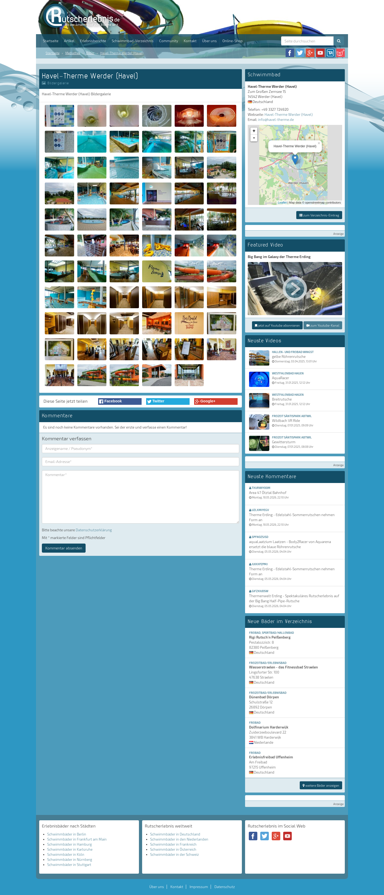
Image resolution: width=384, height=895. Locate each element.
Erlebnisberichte (93, 41)
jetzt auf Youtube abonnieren (277, 325)
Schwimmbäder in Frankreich (173, 844)
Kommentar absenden (63, 548)
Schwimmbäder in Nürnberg (69, 859)
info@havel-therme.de (276, 119)
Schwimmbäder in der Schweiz (174, 854)
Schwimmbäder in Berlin (66, 834)
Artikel (69, 41)
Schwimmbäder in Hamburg (69, 844)
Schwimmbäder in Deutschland (175, 834)
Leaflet (282, 202)
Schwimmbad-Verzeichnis (133, 41)
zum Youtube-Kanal (322, 325)
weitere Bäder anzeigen (321, 785)
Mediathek (72, 53)
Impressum (199, 887)
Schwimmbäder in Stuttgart (69, 864)
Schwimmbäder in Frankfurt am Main (77, 839)
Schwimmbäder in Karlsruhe (70, 849)
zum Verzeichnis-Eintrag (319, 215)
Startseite (50, 41)
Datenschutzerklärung (94, 530)
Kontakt (190, 41)
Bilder (90, 53)
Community (168, 41)
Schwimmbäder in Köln (65, 854)
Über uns (209, 41)
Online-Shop (232, 41)
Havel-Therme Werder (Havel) (121, 53)
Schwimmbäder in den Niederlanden (179, 839)
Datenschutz (224, 887)
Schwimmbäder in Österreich (173, 849)
